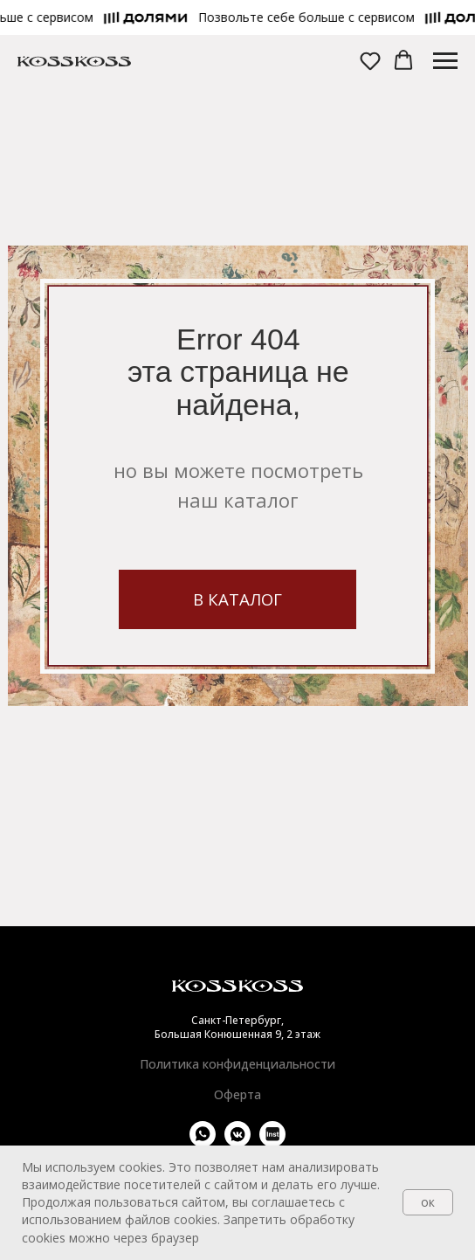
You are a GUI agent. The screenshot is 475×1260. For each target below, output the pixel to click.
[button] (310, 17)
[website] (272, 1142)
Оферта (237, 1094)
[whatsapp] (202, 1142)
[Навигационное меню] (445, 61)
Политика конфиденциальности (237, 1064)
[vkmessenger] (237, 1142)
